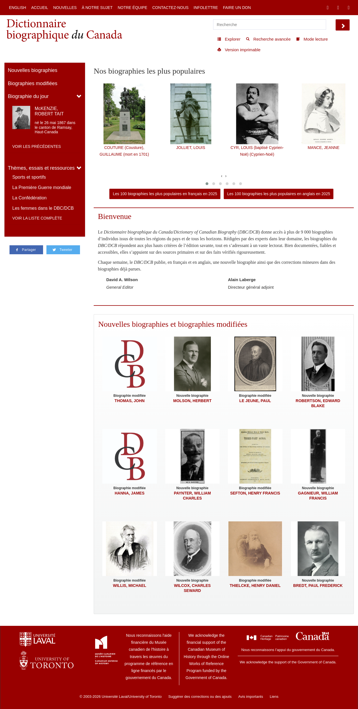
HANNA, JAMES (130, 493)
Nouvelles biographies (32, 70)
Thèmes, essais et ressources (41, 168)
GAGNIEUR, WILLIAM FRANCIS (318, 495)
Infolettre (206, 7)
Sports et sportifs (29, 177)
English (17, 7)
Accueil (39, 7)
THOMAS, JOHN (130, 400)
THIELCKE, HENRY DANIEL (255, 585)
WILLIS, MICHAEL (129, 585)
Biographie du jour (28, 96)
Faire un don (237, 7)
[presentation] (221, 175)
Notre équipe (132, 7)
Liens (274, 696)
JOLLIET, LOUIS (190, 147)
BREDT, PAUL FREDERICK (318, 585)
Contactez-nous (170, 7)
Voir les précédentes (36, 146)
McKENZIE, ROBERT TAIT (49, 111)
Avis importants (250, 696)
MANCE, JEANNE (324, 147)
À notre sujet (97, 7)
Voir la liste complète (37, 218)
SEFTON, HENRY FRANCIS (255, 493)
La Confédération (29, 197)
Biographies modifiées (32, 83)
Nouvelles (65, 7)
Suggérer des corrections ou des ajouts (200, 696)
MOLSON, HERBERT (192, 400)
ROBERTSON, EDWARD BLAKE (318, 403)
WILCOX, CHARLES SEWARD (192, 588)
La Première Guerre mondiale (41, 187)
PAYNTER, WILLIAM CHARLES (192, 495)
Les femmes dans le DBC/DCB (43, 208)
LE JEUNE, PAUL (255, 400)
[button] (207, 183)
